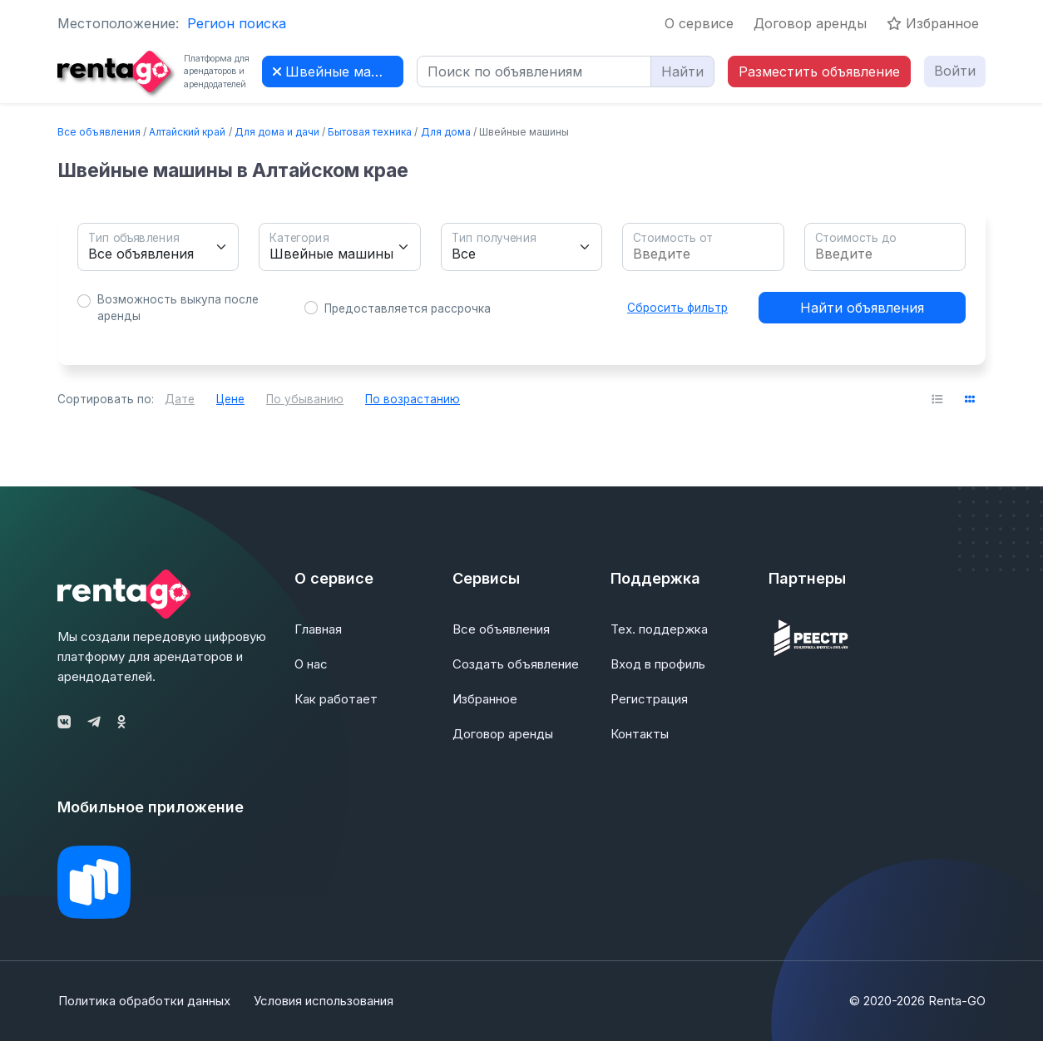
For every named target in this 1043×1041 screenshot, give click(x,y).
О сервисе (699, 23)
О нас (311, 664)
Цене (230, 399)
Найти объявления (862, 307)
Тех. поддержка (659, 629)
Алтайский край (187, 132)
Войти (955, 70)
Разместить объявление (819, 71)
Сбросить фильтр (677, 307)
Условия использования (324, 1001)
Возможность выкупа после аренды (178, 308)
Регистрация (649, 699)
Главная (318, 629)
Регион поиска (236, 23)
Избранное (933, 23)
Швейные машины (338, 71)
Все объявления (99, 132)
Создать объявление (515, 664)
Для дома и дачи (277, 132)
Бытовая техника (370, 132)
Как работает (336, 699)
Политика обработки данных (143, 1001)
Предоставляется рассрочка (407, 308)
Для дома (446, 132)
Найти (682, 71)
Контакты (639, 734)
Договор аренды (810, 23)
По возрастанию (412, 399)
